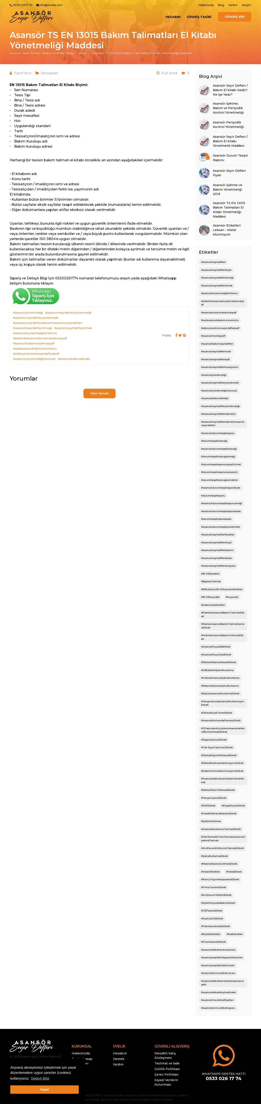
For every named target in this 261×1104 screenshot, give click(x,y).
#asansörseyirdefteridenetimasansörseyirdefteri (47, 323)
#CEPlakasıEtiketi (211, 910)
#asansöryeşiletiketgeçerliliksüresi (222, 957)
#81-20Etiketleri (210, 573)
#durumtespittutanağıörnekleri (219, 480)
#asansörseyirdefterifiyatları (217, 534)
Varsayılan (49, 73)
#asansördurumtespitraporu (217, 433)
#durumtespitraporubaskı (216, 518)
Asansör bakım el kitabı (156, 1099)
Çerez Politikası (166, 1074)
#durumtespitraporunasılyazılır (219, 472)
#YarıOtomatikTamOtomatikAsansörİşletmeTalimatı (223, 838)
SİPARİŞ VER (235, 17)
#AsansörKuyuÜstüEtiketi (216, 654)
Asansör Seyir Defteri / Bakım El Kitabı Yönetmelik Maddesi (230, 141)
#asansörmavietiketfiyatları (217, 1000)
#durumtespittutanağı (214, 440)
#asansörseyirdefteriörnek (73, 328)
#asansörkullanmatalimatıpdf (33, 343)
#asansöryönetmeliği (28, 312)
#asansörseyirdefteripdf (215, 359)
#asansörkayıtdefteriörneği (32, 328)
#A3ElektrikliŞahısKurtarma (217, 670)
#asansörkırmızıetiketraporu (218, 1007)
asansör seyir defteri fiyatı (119, 1099)
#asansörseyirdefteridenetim (218, 413)
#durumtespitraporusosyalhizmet (221, 464)
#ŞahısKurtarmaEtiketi (214, 856)
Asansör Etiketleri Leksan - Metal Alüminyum (227, 230)
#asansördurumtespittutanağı (219, 448)
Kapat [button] (44, 1089)
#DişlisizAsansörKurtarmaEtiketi (220, 693)
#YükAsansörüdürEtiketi (215, 926)
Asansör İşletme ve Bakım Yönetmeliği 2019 (227, 189)
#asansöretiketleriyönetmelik (218, 992)
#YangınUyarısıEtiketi (213, 797)
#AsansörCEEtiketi (212, 918)
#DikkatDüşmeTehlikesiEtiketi (219, 755)
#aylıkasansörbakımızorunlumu (35, 348)
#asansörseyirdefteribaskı (216, 558)
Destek (118, 1059)
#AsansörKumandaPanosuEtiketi (221, 720)
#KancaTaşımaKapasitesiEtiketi (220, 879)
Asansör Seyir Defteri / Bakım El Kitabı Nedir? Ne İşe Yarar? (230, 90)
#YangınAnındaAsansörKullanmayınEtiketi (222, 703)
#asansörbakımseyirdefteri (217, 343)
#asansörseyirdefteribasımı (217, 550)
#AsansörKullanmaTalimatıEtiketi (221, 829)
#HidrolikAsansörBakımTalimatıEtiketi (222, 637)
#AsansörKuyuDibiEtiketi (215, 646)
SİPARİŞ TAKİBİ (199, 17)
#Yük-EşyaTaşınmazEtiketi (217, 747)
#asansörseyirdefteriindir (216, 351)
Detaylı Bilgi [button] (40, 1078)
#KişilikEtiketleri (210, 934)
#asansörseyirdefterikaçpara (218, 565)
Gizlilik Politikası (167, 1069)
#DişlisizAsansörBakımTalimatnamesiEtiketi (222, 625)
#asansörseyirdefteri (213, 262)
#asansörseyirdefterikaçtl (216, 542)
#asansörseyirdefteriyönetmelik (36, 317)
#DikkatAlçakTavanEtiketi (216, 712)
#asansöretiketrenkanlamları (218, 949)
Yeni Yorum (99, 393)
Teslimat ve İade (166, 1063)
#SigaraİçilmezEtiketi (214, 739)
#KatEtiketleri (235, 934)
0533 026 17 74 (23, 5)
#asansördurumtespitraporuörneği (221, 503)
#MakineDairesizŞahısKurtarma (220, 685)
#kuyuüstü (232, 597)
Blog (221, 5)
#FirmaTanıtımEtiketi (213, 887)
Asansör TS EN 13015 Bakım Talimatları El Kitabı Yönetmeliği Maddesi (142, 53)
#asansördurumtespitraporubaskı (221, 511)
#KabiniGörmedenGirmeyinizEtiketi (222, 770)
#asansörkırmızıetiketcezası (218, 973)
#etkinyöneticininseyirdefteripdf (36, 353)
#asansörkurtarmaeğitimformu (35, 333)
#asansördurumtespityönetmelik (220, 526)
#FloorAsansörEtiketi (213, 941)
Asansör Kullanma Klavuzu (157, 1095)
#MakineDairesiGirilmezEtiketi (219, 863)
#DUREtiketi (208, 805)
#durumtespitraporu (213, 495)
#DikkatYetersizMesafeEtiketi (218, 662)
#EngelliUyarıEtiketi (233, 805)
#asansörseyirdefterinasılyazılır (219, 367)
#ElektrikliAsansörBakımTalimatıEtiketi (223, 614)
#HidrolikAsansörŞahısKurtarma (220, 677)
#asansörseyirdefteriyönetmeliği (68, 312)
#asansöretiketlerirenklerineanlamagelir (222, 983)
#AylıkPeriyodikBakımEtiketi (218, 902)
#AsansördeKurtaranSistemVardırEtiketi (222, 780)
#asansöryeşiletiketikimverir (218, 965)
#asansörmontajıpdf (213, 335)
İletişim (246, 5)
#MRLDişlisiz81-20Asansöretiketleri (222, 589)
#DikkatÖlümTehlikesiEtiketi (218, 789)
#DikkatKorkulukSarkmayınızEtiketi (222, 763)
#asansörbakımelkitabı (74, 358)
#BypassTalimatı (211, 581)
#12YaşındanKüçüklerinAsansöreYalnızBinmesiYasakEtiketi (223, 730)
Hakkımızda (206, 5)
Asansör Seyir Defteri (87, 1095)
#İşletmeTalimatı (211, 821)
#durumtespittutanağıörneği (218, 456)
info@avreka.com (51, 5)
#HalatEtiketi (234, 871)
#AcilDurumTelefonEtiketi (216, 895)
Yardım (232, 5)
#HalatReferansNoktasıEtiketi (219, 813)
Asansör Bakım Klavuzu (120, 1095)
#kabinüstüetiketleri (213, 604)
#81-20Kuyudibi (210, 597)
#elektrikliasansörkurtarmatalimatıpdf (40, 338)
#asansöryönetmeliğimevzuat (34, 358)
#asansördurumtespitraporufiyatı (220, 487)
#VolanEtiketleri (210, 871)
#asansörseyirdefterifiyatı (216, 269)
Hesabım (173, 17)
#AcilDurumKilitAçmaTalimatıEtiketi (222, 848)
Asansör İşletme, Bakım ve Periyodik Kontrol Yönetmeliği (228, 108)
